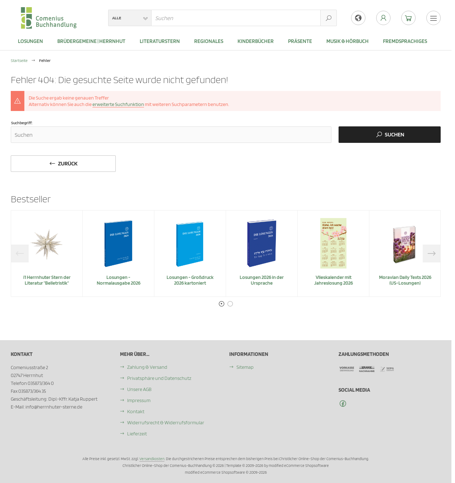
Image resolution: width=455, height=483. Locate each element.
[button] (129, 18)
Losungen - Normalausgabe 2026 (118, 280)
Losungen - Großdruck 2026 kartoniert (190, 280)
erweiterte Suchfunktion (118, 104)
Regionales (208, 41)
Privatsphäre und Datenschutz (159, 378)
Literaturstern (160, 41)
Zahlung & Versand (147, 367)
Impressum (138, 400)
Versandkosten (151, 458)
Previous (20, 253)
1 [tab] (221, 304)
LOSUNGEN (30, 41)
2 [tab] (230, 304)
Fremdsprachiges (405, 41)
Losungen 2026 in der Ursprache (262, 280)
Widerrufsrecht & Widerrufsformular (165, 422)
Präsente (300, 41)
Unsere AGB (139, 389)
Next (432, 253)
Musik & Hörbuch (347, 41)
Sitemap (245, 367)
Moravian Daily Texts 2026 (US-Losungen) (405, 280)
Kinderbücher (256, 41)
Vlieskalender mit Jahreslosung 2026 (333, 280)
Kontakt (135, 411)
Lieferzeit (137, 433)
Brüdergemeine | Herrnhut (91, 41)
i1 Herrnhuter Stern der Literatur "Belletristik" (47, 280)
